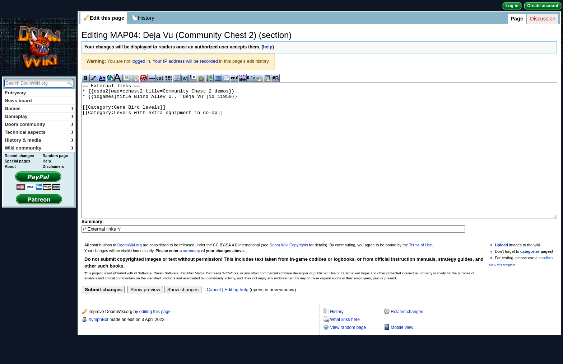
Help (47, 161)
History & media (39, 140)
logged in (140, 61)
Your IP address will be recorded (185, 61)
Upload (501, 272)
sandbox (546, 285)
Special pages (17, 161)
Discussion (542, 19)
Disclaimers (53, 166)
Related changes (407, 338)
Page (517, 19)
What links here (345, 346)
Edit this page (107, 18)
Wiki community (39, 148)
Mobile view (402, 354)
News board (18, 100)
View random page (348, 354)
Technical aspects (39, 132)
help (268, 46)
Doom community (39, 124)
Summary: (93, 248)
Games (39, 108)
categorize (530, 278)
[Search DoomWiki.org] (34, 83)
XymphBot (98, 346)
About (10, 166)
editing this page (155, 338)
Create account (542, 5)
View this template (502, 292)
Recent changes (19, 155)
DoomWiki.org (129, 272)
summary (191, 277)
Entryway (15, 92)
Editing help (236, 316)
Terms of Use (420, 272)
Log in (512, 5)
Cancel (213, 316)
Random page (55, 155)
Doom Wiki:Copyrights (289, 272)
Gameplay (39, 116)
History (146, 18)
